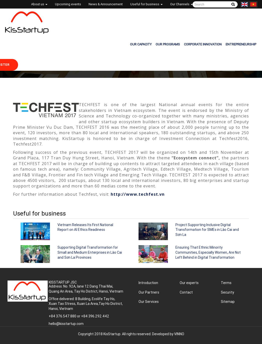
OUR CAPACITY (141, 44)
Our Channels (181, 4)
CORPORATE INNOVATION (203, 44)
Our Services (149, 301)
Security (227, 292)
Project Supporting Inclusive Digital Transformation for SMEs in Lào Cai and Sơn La (207, 230)
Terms (226, 283)
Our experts (189, 283)
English (244, 4)
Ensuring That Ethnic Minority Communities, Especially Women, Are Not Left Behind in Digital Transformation (208, 252)
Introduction (148, 283)
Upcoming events (68, 4)
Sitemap (228, 301)
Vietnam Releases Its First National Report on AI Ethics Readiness (85, 227)
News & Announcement (106, 4)
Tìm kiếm (233, 4)
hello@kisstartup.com (66, 323)
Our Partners (149, 292)
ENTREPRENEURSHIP (241, 44)
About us (39, 4)
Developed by (168, 334)
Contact (186, 292)
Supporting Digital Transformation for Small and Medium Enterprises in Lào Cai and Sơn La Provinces (89, 252)
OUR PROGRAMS (168, 44)
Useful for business (146, 4)
